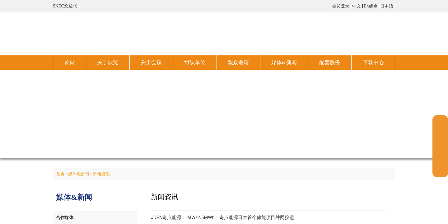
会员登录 (340, 6)
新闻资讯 (101, 174)
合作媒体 (64, 217)
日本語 (386, 6)
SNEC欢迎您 (65, 6)
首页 (69, 62)
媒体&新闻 (283, 62)
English (370, 6)
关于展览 (107, 62)
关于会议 (151, 62)
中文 (356, 6)
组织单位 (194, 62)
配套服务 (329, 62)
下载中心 (373, 62)
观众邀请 (238, 62)
